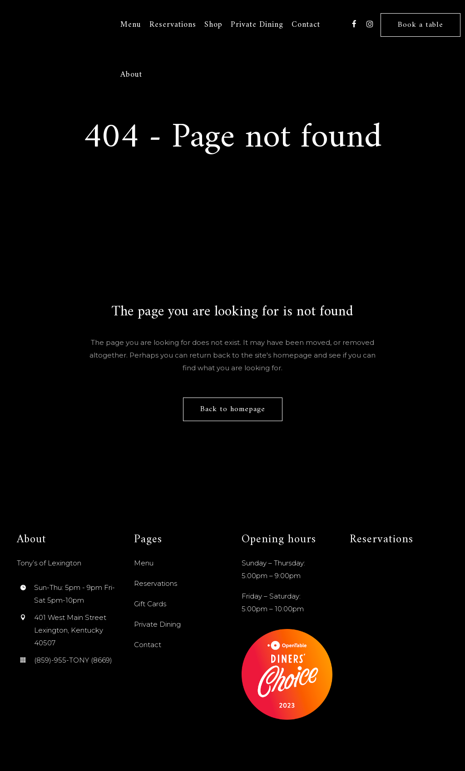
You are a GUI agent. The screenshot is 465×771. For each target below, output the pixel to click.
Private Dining (157, 624)
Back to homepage (232, 409)
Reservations (155, 583)
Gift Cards (150, 603)
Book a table (420, 25)
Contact (147, 644)
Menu (143, 563)
